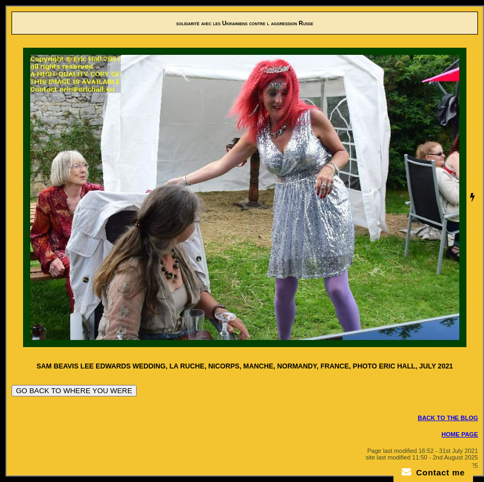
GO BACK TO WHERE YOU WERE (74, 391)
